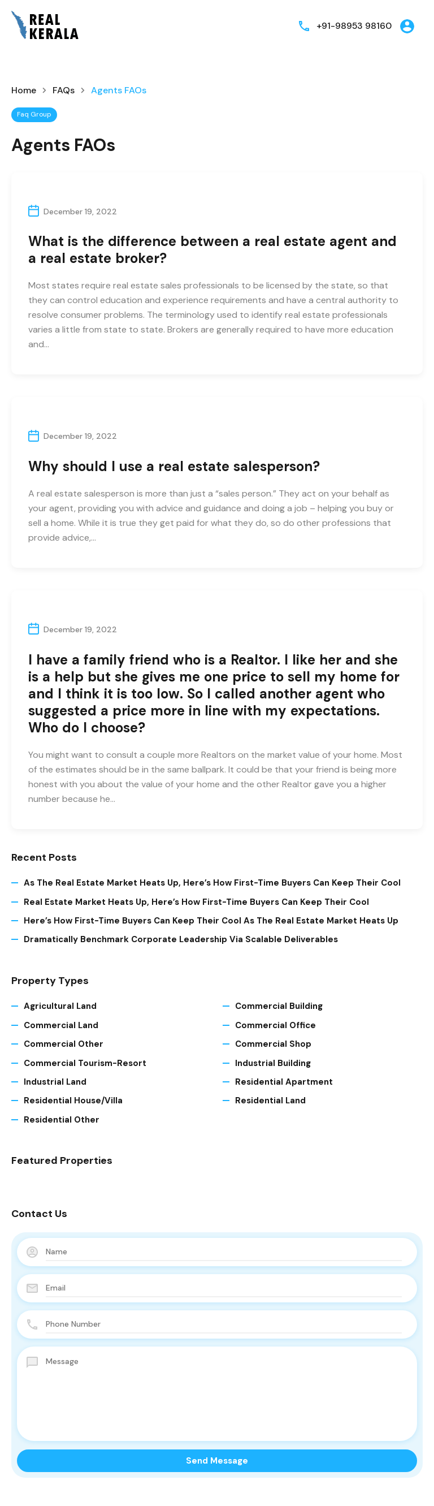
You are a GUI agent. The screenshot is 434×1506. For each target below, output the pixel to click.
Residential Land (270, 1100)
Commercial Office (275, 1025)
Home (23, 90)
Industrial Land (55, 1082)
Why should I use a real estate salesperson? (174, 466)
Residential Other (61, 1119)
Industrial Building (273, 1063)
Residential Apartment (284, 1082)
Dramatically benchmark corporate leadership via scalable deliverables (181, 939)
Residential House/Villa (73, 1100)
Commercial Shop (273, 1044)
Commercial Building (279, 1006)
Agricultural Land (60, 1006)
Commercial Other (63, 1044)
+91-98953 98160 (354, 26)
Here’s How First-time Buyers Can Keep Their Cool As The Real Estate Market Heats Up (211, 920)
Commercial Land (61, 1025)
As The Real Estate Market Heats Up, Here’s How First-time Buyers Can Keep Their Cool (212, 882)
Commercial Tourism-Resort (85, 1063)
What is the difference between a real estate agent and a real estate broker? (212, 249)
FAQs (64, 90)
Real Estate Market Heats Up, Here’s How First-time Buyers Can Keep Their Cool (196, 902)
